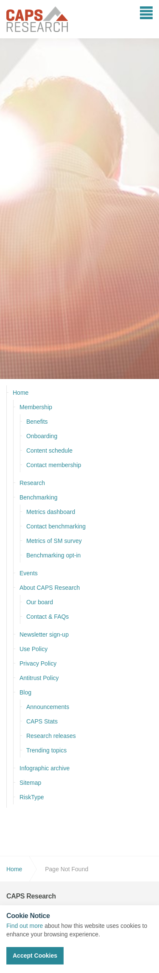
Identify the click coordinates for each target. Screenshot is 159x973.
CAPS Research (37, 19)
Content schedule (49, 450)
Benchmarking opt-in (53, 555)
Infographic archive (45, 768)
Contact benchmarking (56, 526)
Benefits (37, 421)
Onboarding (41, 436)
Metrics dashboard (50, 511)
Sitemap (30, 782)
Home (20, 392)
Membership (36, 407)
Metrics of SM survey (54, 540)
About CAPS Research (50, 587)
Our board (39, 602)
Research (32, 482)
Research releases (51, 735)
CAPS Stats (42, 721)
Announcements (47, 706)
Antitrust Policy (39, 677)
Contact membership (53, 465)
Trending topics (46, 750)
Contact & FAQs (47, 616)
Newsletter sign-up (44, 634)
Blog (25, 692)
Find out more (24, 925)
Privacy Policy (38, 663)
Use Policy (33, 649)
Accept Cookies (35, 955)
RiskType (32, 797)
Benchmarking (39, 497)
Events (29, 573)
